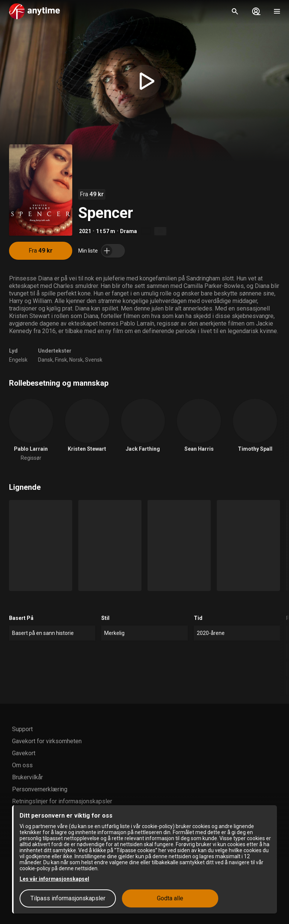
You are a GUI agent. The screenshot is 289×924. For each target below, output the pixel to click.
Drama (128, 231)
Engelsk (18, 360)
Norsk (76, 360)
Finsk (61, 360)
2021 (85, 231)
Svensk (93, 360)
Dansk (45, 360)
